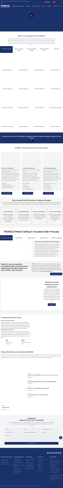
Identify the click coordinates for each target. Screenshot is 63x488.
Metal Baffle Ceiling (30, 468)
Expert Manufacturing (23, 211)
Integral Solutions (4, 459)
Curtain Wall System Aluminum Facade (39, 126)
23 (7, 340)
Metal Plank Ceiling (30, 467)
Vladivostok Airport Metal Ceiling (23, 88)
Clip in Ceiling (28, 464)
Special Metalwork (17, 471)
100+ (23, 340)
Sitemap (36, 485)
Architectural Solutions (42, 459)
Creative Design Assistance (28, 168)
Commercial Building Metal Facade (55, 88)
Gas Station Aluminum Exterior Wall (7, 88)
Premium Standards (8, 211)
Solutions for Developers (8, 168)
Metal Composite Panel (18, 462)
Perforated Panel (17, 468)
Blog (39, 469)
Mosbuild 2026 (5, 407)
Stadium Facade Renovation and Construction (55, 107)
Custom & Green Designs (55, 211)
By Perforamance (4, 462)
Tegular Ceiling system (30, 465)
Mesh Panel (16, 464)
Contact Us (40, 470)
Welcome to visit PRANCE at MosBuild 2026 (38, 388)
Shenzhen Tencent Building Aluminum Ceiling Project (52, 284)
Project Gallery (41, 462)
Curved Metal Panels (18, 461)
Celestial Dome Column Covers (39, 107)
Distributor (40, 465)
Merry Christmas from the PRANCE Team (38, 394)
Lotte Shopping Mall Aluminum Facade (23, 107)
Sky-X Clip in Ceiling (30, 462)
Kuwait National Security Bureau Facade (7, 107)
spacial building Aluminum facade (23, 126)
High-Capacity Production (39, 211)
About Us (40, 467)
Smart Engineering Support (49, 168)
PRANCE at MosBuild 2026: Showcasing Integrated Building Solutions (42, 381)
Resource (40, 464)
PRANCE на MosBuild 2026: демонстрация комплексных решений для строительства (43, 375)
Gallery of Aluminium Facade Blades (55, 126)
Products (40, 461)
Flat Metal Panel (17, 459)
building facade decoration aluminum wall (7, 126)
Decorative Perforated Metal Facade (39, 88)
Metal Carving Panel (18, 470)
